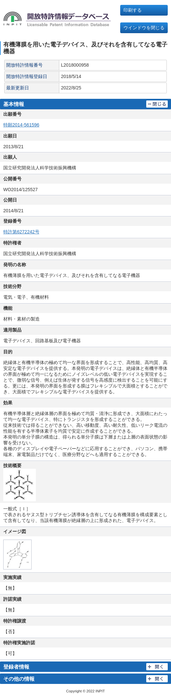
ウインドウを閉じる (143, 27)
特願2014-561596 (21, 124)
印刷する (132, 10)
